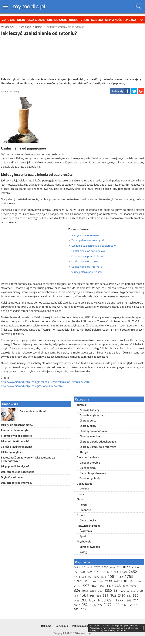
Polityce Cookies (118, 630)
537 (129, 595)
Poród (83, 504)
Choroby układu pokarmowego (97, 447)
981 (105, 595)
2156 (133, 604)
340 (131, 581)
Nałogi (15, 91)
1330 (108, 590)
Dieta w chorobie (89, 462)
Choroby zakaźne (89, 436)
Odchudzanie (57, 19)
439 (120, 576)
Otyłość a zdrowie (12, 477)
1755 (128, 576)
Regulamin (62, 626)
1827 (126, 567)
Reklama (46, 626)
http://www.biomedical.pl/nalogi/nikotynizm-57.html (32, 386)
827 (102, 571)
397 (97, 576)
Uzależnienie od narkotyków (88, 251)
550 (136, 595)
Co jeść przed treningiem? (16, 446)
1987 (117, 581)
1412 (82, 572)
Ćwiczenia (85, 531)
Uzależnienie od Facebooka (17, 472)
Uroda (74, 19)
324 (77, 590)
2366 (92, 605)
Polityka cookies (81, 626)
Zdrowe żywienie (89, 478)
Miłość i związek (89, 547)
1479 (122, 591)
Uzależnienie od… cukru (85, 261)
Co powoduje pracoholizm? (87, 256)
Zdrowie (8, 19)
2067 (109, 585)
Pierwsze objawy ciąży (15, 430)
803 (103, 577)
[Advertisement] (72, 56)
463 (76, 595)
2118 (77, 585)
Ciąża (85, 19)
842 (94, 585)
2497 (122, 595)
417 (109, 572)
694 (110, 600)
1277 (119, 600)
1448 (76, 600)
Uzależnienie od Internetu (86, 267)
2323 (124, 605)
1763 (77, 577)
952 (85, 604)
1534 (93, 581)
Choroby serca (87, 420)
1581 (84, 595)
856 (76, 572)
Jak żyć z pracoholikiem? (85, 235)
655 (98, 595)
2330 (105, 567)
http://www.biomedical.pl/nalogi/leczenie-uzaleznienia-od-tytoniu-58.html (45, 382)
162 (113, 595)
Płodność (85, 510)
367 (76, 609)
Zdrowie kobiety (89, 410)
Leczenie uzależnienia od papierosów (93, 246)
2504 (135, 567)
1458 (101, 600)
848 (86, 581)
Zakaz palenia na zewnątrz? (87, 240)
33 (115, 590)
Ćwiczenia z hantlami (33, 411)
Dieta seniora (87, 468)
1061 (112, 576)
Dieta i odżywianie (31, 19)
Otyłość (84, 489)
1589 (128, 600)
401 (84, 577)
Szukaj (138, 6)
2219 (108, 581)
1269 (78, 581)
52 (128, 591)
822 (82, 567)
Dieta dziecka (87, 520)
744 (136, 600)
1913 (85, 591)
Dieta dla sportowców (92, 473)
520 (116, 572)
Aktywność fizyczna (120, 19)
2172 (107, 604)
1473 (89, 572)
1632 (77, 605)
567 (100, 591)
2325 (97, 567)
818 (124, 581)
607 (119, 567)
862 (92, 600)
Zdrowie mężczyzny (91, 415)
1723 (100, 581)
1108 (101, 586)
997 (86, 585)
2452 (133, 571)
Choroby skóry (87, 426)
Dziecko (97, 19)
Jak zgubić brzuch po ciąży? (17, 425)
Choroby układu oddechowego (97, 441)
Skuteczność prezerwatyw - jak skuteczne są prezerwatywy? (28, 459)
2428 (140, 591)
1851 (112, 567)
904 (90, 567)
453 (90, 577)
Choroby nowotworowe (93, 431)
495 (76, 567)
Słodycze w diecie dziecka (16, 436)
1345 (123, 571)
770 (83, 609)
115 (96, 572)
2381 (92, 590)
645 (133, 591)
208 (84, 600)
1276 (138, 581)
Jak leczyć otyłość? (12, 452)
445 (118, 585)
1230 (126, 586)
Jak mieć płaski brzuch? (15, 441)
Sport (82, 536)
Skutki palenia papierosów (86, 272)
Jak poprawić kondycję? (15, 466)
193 (116, 604)
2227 (133, 586)
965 (92, 595)
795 (99, 605)
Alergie (83, 452)
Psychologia (84, 541)
